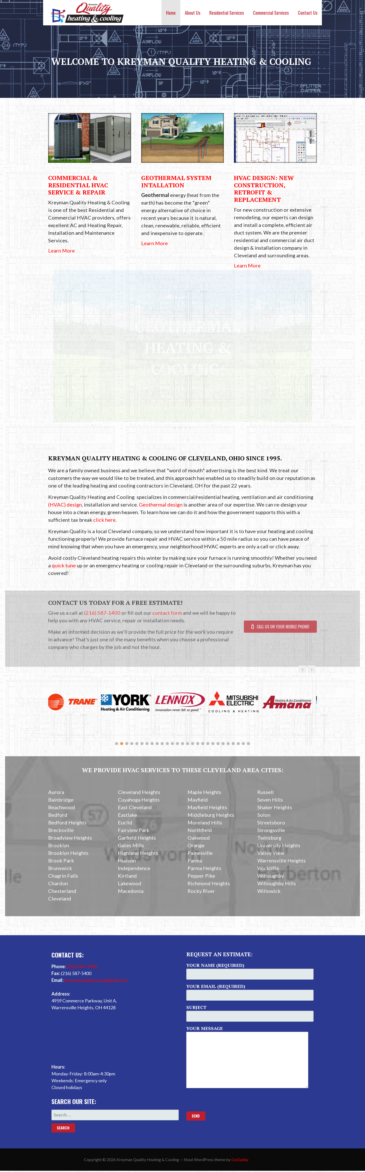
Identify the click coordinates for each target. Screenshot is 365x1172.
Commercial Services (271, 12)
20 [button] (212, 743)
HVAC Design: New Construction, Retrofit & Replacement (264, 189)
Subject (250, 1012)
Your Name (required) (250, 970)
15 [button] (187, 743)
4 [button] (131, 743)
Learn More (61, 250)
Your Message (250, 1056)
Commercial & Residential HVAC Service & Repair (78, 185)
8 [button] (152, 743)
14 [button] (182, 743)
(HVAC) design (65, 504)
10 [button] (162, 743)
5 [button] (136, 743)
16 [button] (192, 743)
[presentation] (224, 1101)
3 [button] (126, 743)
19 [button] (207, 743)
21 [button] (218, 743)
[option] (75, 706)
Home (171, 12)
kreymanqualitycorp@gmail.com (95, 980)
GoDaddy (239, 1159)
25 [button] (238, 743)
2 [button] (121, 743)
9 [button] (157, 743)
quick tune (64, 565)
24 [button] (233, 743)
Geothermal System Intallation (176, 181)
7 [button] (147, 743)
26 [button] (243, 743)
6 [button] (141, 743)
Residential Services (226, 12)
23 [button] (228, 743)
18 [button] (202, 743)
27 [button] (248, 743)
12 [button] (172, 743)
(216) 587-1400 (81, 966)
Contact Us (307, 12)
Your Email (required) (250, 991)
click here (104, 520)
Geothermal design (160, 504)
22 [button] (223, 743)
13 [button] (177, 743)
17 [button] (197, 743)
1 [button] (116, 743)
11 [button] (167, 743)
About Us (192, 12)
